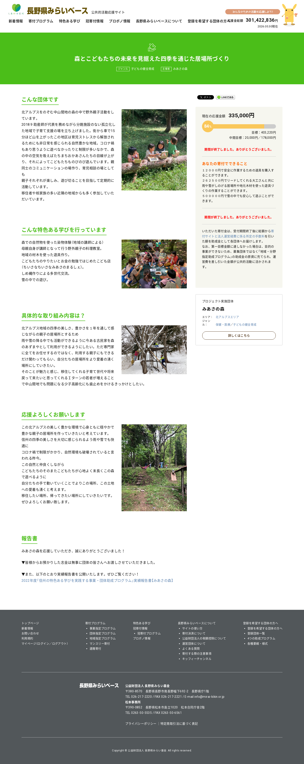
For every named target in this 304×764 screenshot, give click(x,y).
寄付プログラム (40, 21)
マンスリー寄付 (100, 643)
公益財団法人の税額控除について (204, 638)
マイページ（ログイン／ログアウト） (45, 643)
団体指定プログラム (103, 633)
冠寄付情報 (95, 21)
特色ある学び (69, 21)
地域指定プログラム (103, 638)
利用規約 (27, 638)
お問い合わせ (30, 633)
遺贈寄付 (95, 648)
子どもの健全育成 (142, 68)
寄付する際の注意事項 (196, 653)
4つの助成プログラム (261, 638)
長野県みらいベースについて (159, 21)
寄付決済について (193, 633)
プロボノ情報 (119, 21)
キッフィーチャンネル (196, 658)
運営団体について (193, 643)
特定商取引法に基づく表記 (179, 723)
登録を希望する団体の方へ (209, 21)
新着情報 (16, 21)
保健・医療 (223, 324)
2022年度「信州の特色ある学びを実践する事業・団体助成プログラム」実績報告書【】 (97, 581)
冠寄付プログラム (149, 633)
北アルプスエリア (227, 317)
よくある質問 (191, 648)
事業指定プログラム (103, 628)
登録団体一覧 (256, 633)
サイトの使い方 (192, 628)
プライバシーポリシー (141, 723)
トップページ (30, 623)
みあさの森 (180, 68)
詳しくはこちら (239, 335)
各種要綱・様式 (257, 643)
